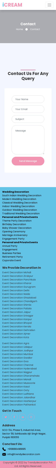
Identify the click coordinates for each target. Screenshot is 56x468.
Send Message (28, 161)
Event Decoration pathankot (19, 404)
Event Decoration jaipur (16, 312)
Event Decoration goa (15, 361)
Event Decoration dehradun (18, 330)
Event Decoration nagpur (17, 372)
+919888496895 (16, 449)
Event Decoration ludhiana (18, 394)
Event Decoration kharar (17, 283)
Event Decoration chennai (17, 365)
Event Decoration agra (15, 343)
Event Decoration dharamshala (20, 376)
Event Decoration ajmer (16, 333)
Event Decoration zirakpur (17, 276)
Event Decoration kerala (16, 326)
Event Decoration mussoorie (18, 383)
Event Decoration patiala (17, 308)
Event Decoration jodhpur (17, 350)
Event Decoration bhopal (17, 323)
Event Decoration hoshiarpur (19, 401)
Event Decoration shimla (16, 305)
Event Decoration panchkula (19, 279)
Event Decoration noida (16, 294)
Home (19, 29)
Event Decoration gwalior (17, 357)
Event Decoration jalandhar (18, 397)
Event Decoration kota (15, 337)
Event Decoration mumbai (17, 354)
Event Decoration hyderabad (19, 368)
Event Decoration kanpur (17, 319)
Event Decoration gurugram (19, 287)
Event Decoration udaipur (17, 347)
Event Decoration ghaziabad (19, 297)
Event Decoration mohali (16, 272)
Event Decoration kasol (16, 386)
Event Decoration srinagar (17, 315)
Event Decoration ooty (15, 390)
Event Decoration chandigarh (19, 301)
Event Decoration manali (16, 379)
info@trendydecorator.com (23, 454)
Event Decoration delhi (15, 290)
